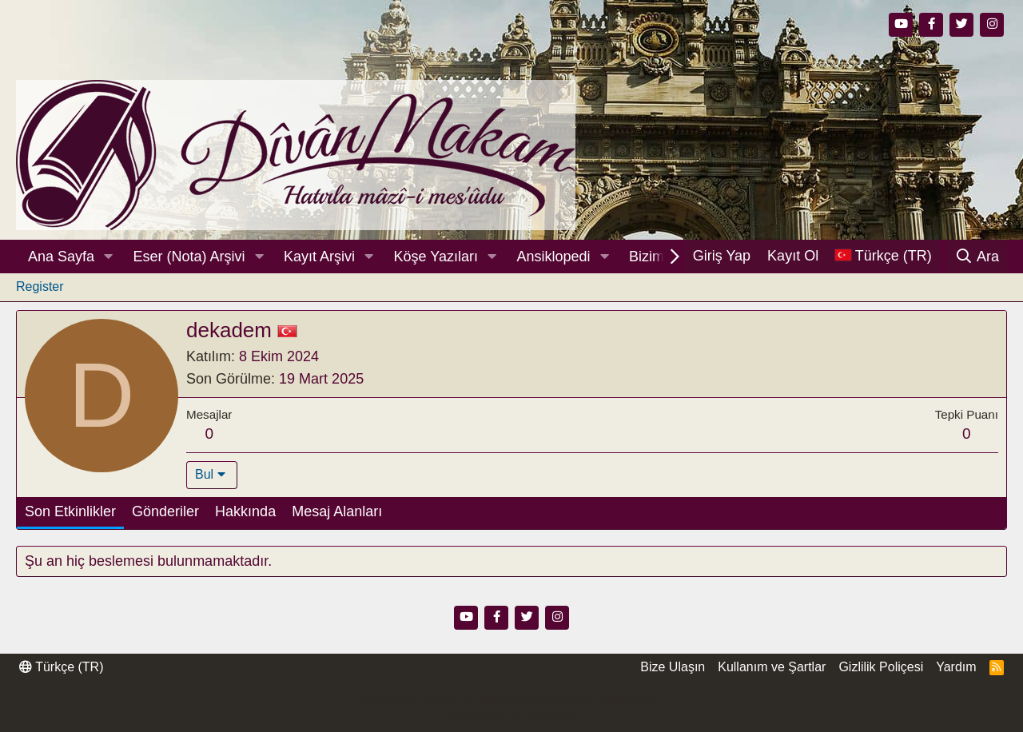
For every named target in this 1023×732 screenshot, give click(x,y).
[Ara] (977, 256)
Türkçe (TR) (61, 667)
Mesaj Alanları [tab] (337, 511)
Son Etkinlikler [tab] (70, 511)
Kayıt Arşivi (319, 257)
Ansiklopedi (553, 257)
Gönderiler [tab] (165, 511)
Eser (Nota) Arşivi (189, 257)
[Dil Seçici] (883, 256)
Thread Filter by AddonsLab (511, 715)
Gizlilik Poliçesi (880, 667)
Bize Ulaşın (672, 667)
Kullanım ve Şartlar (772, 667)
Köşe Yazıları (436, 257)
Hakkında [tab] (245, 511)
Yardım (956, 667)
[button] (108, 257)
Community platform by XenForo (511, 700)
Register (40, 286)
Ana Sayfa (61, 257)
